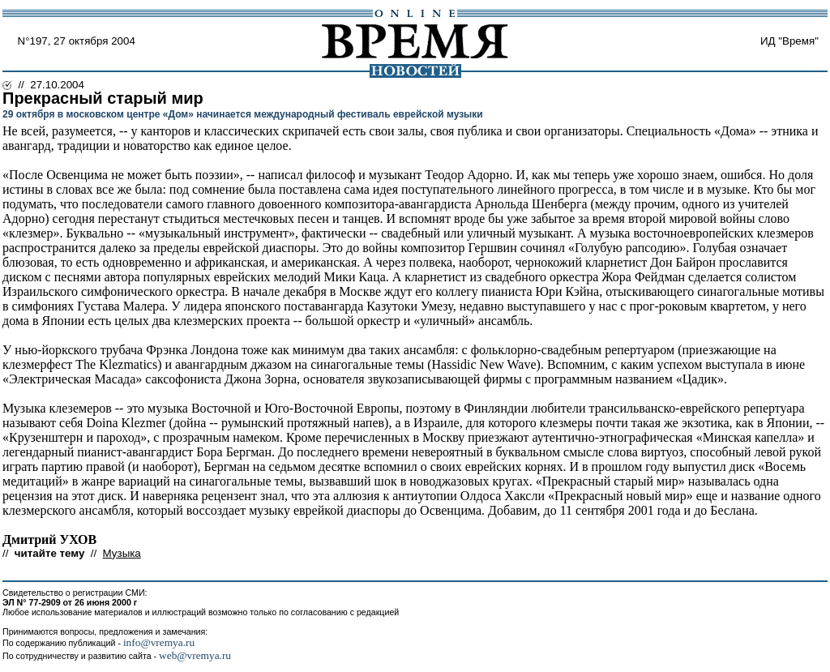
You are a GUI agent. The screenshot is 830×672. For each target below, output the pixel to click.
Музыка (122, 553)
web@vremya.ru (195, 655)
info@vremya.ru (159, 642)
